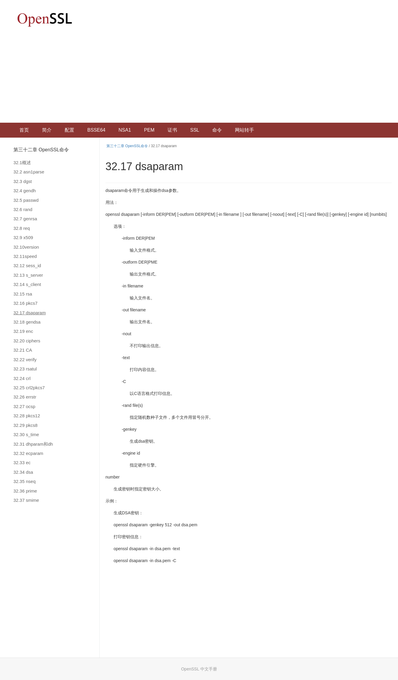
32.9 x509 (23, 237)
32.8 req (21, 228)
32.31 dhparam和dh (33, 444)
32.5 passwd (25, 200)
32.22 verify (25, 359)
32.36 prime (25, 490)
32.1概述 (22, 162)
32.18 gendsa (27, 321)
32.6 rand (22, 209)
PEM (149, 130)
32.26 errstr (24, 396)
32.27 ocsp (24, 406)
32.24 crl (22, 378)
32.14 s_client (27, 284)
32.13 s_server (28, 275)
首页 (24, 130)
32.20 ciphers (26, 340)
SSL (194, 130)
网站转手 (244, 130)
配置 (69, 130)
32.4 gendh (24, 190)
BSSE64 (96, 130)
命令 (217, 130)
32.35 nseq (24, 481)
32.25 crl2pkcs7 (29, 387)
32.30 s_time (26, 434)
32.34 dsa (23, 472)
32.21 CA (22, 350)
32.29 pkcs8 (25, 425)
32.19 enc (23, 331)
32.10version (26, 247)
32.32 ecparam (28, 453)
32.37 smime (26, 500)
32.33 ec (22, 462)
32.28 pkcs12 (26, 415)
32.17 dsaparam (29, 312)
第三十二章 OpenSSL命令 (41, 149)
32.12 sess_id (27, 265)
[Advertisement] (199, 78)
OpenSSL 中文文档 (45, 19)
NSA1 (124, 130)
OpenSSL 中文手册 (199, 669)
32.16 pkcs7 (25, 303)
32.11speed (25, 256)
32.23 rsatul (25, 368)
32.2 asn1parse (28, 171)
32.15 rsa (22, 293)
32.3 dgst (22, 181)
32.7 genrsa (25, 218)
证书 (172, 130)
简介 (47, 130)
